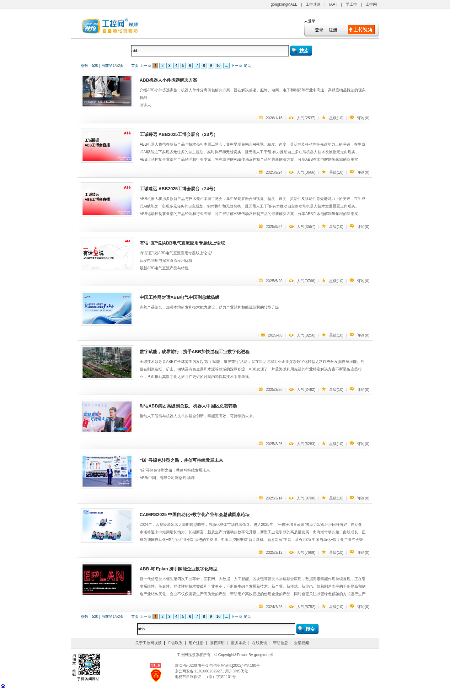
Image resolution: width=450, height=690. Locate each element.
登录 (319, 30)
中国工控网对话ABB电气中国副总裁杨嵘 (179, 297)
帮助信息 (280, 643)
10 (218, 65)
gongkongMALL (284, 4)
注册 (333, 30)
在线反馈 (259, 643)
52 (118, 65)
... (226, 65)
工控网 (371, 4)
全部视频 (301, 643)
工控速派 (313, 4)
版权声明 (217, 643)
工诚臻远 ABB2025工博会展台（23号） (179, 134)
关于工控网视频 (148, 643)
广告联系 (175, 643)
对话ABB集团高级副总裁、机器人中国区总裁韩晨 (188, 405)
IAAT (333, 4)
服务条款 (238, 643)
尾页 (247, 65)
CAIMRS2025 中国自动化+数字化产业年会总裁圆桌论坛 (194, 514)
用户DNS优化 (236, 671)
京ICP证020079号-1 (192, 665)
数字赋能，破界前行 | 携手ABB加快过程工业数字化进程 (194, 351)
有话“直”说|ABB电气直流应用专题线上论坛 (182, 242)
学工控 (351, 4)
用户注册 (196, 643)
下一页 (236, 65)
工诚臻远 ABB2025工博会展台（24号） (179, 188)
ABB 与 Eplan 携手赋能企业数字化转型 (178, 568)
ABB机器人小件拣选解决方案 (168, 80)
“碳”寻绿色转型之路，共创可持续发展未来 (181, 460)
